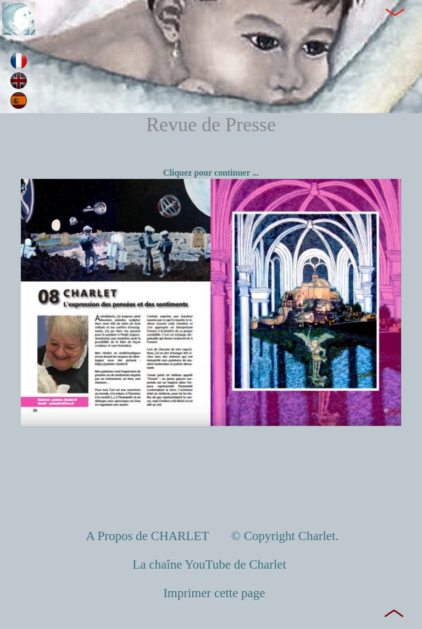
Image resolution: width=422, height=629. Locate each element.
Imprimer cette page (214, 593)
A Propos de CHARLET (149, 536)
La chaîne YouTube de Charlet (211, 564)
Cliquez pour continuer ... (211, 172)
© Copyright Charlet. (283, 536)
